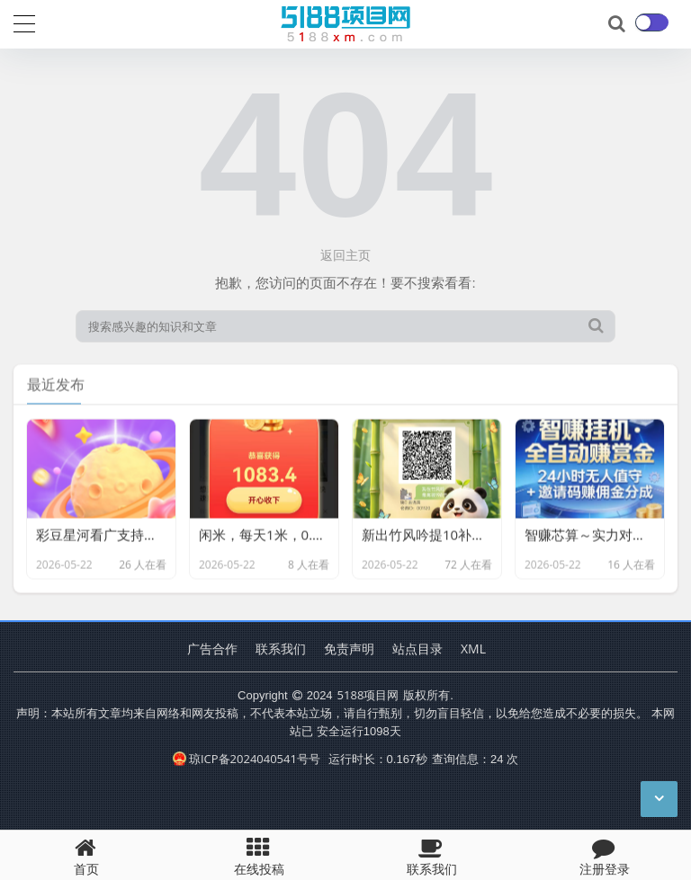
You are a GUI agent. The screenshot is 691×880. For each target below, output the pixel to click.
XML (473, 648)
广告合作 (212, 648)
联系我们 (281, 648)
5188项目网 (368, 695)
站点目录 (417, 648)
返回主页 (345, 254)
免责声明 (349, 648)
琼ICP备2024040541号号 (246, 759)
